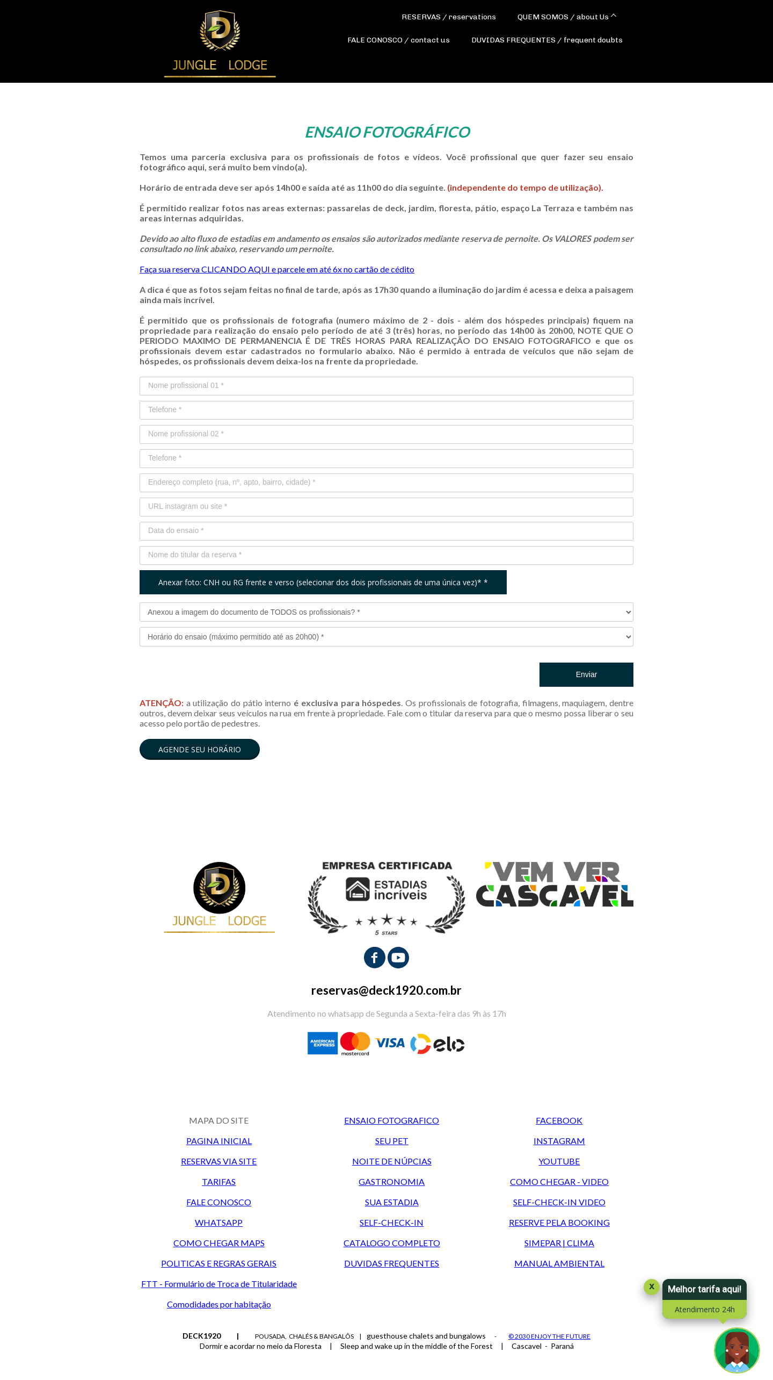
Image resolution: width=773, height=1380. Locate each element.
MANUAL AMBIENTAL (559, 1263)
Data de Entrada (110, 1359)
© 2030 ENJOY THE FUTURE (549, 1336)
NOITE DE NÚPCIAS (392, 1161)
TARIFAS (219, 1181)
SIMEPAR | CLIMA (559, 1243)
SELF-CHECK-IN (392, 1222)
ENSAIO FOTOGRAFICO (391, 1120)
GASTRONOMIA (392, 1181)
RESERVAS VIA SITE (219, 1161)
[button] (200, 749)
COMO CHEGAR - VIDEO (559, 1181)
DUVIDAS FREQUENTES (391, 1263)
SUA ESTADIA (392, 1202)
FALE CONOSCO (218, 1202)
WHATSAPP (219, 1222)
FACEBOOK (559, 1120)
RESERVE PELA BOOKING (559, 1222)
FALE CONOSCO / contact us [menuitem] (398, 40)
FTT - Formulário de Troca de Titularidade (219, 1283)
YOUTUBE (559, 1161)
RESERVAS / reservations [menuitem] (449, 16)
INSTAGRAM (559, 1140)
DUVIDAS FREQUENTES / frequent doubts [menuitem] (547, 40)
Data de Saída (208, 1359)
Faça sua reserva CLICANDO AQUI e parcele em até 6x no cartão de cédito (277, 269)
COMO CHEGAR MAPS (219, 1243)
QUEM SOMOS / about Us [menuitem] (563, 16)
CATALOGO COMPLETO (392, 1243)
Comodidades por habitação (219, 1304)
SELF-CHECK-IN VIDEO (559, 1202)
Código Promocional (522, 1359)
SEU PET (392, 1140)
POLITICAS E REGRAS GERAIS (218, 1263)
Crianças (402, 1359)
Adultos (299, 1359)
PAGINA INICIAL (219, 1140)
